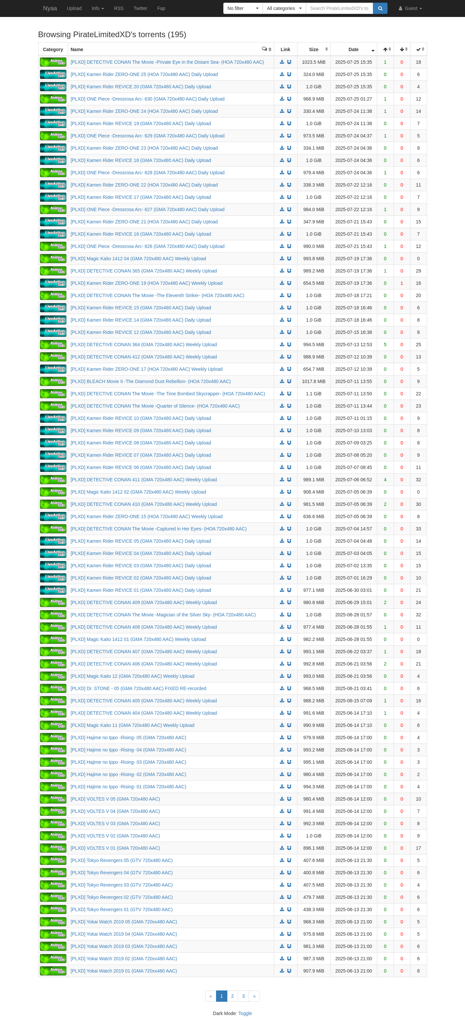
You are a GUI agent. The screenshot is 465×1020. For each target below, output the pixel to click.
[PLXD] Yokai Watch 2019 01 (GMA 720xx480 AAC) (124, 971)
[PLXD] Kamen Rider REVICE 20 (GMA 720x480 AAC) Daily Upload (141, 86)
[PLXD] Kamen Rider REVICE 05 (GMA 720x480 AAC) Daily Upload (141, 541)
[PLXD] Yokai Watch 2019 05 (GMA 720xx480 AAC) (124, 921)
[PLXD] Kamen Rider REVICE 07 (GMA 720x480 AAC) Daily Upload (141, 455)
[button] (243, 8)
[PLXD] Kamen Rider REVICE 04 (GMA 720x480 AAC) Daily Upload (141, 553)
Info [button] (98, 8)
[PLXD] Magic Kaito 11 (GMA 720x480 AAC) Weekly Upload (132, 725)
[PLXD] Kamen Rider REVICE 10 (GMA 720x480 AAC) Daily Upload (141, 418)
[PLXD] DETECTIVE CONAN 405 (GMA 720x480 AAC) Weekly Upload (144, 700)
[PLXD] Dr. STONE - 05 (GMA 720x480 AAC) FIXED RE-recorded (138, 688)
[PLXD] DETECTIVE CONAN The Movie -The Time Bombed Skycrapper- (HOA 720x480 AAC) (168, 393)
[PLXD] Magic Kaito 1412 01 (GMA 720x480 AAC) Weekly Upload (138, 639)
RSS (119, 8)
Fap (161, 8)
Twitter (140, 8)
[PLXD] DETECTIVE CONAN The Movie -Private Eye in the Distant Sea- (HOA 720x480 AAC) (167, 62)
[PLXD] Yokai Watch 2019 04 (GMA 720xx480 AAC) (124, 934)
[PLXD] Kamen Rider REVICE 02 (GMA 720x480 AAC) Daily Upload (141, 578)
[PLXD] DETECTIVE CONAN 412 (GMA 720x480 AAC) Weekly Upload (144, 356)
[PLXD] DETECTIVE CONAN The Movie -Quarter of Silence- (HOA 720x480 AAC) (155, 406)
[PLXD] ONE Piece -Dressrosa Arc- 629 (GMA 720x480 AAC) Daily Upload (148, 135)
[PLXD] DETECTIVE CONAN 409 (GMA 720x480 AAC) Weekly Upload (144, 602)
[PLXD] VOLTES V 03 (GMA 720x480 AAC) (115, 823)
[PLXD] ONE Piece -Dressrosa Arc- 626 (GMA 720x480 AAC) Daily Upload (148, 246)
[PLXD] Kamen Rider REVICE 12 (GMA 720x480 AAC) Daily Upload (141, 332)
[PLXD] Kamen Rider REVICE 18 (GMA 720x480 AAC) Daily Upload (141, 160)
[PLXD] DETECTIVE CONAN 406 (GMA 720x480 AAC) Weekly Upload (144, 664)
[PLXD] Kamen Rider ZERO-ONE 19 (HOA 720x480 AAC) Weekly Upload (147, 283)
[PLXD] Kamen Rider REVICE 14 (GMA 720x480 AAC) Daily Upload (141, 320)
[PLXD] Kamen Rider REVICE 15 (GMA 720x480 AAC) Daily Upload (141, 307)
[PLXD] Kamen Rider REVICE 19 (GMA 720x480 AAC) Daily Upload (141, 123)
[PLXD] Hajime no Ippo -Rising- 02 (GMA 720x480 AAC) (128, 774)
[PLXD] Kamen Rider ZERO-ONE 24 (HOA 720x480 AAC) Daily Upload (144, 111)
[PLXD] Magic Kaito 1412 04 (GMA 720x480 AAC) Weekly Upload (138, 258)
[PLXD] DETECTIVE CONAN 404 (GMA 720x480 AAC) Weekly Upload (144, 713)
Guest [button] (410, 8)
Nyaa (50, 8)
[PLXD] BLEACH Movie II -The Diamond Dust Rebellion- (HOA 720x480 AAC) (151, 381)
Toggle (245, 1013)
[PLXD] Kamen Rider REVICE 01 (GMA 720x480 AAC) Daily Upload (141, 590)
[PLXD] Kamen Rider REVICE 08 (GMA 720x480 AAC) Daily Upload (141, 442)
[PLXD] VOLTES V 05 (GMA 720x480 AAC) (115, 799)
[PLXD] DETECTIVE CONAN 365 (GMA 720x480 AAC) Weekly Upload (144, 271)
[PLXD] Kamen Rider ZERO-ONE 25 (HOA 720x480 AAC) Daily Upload (144, 74)
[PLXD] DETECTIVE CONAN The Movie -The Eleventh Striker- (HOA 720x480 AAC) (158, 295)
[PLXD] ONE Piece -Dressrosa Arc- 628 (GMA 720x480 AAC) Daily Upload (148, 172)
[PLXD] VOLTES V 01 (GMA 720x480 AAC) (115, 848)
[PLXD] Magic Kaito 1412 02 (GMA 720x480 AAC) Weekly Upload (138, 492)
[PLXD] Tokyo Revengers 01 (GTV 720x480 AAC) (122, 909)
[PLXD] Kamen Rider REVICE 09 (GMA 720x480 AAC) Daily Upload (141, 430)
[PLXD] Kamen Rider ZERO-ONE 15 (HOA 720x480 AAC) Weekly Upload (147, 516)
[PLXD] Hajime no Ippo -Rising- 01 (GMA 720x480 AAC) (128, 786)
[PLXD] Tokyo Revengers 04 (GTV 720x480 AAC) (122, 872)
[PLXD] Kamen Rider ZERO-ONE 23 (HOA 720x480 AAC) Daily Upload (144, 148)
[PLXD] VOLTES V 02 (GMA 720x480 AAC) (115, 835)
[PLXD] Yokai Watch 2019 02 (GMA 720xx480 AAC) (124, 958)
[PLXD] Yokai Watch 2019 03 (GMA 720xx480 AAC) (124, 946)
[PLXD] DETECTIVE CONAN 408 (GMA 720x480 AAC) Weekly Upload (144, 627)
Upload (74, 8)
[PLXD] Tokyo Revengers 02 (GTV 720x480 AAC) (122, 897)
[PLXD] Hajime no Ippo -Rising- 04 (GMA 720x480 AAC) (128, 749)
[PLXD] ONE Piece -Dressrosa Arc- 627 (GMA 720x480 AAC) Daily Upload (148, 209)
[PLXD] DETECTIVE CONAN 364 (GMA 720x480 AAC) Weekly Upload (144, 344)
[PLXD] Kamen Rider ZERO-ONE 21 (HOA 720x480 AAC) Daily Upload (144, 221)
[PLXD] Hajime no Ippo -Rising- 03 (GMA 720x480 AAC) (128, 762)
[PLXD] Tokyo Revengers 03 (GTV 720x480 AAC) (122, 885)
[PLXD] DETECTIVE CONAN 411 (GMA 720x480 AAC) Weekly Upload (144, 479)
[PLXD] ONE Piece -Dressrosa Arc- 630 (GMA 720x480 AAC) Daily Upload (148, 99)
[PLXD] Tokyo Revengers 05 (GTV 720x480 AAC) (122, 860)
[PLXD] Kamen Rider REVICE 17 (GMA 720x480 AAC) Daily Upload (141, 197)
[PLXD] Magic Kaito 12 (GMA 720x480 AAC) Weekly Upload (132, 676)
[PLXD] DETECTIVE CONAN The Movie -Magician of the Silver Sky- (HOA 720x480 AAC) (163, 614)
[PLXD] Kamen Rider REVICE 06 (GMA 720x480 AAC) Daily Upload (141, 467)
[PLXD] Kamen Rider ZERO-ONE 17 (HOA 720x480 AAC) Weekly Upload (147, 369)
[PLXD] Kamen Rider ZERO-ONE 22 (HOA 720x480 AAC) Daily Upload (144, 185)
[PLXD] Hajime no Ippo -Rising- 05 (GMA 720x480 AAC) (128, 737)
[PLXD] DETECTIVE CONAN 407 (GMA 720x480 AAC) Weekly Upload (144, 651)
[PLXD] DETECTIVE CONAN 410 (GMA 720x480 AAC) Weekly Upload (144, 504)
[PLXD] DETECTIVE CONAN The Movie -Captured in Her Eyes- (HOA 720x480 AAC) (159, 528)
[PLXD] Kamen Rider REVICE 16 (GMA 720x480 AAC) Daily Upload (141, 234)
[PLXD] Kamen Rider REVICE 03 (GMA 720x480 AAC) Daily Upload (141, 565)
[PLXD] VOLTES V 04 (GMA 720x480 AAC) (115, 811)
